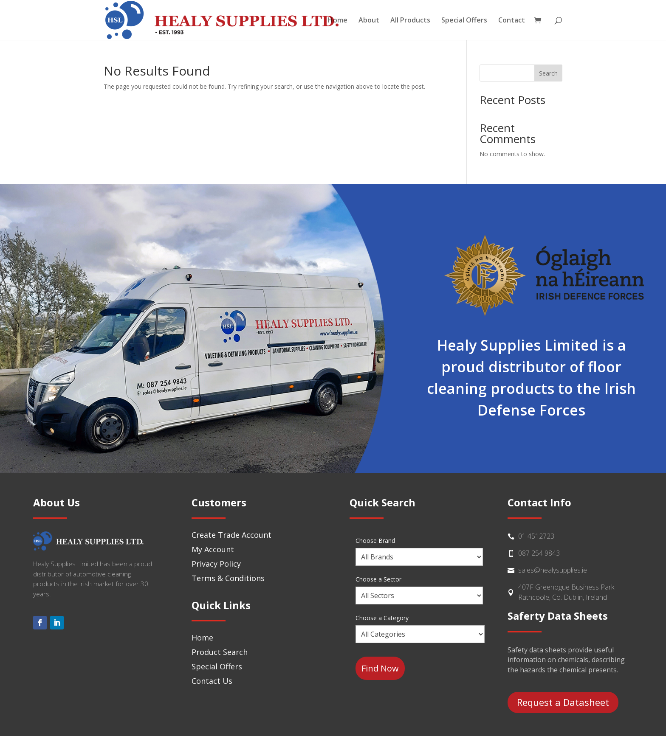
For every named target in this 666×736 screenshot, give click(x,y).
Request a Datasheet (563, 702)
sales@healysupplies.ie (552, 570)
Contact (511, 21)
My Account (213, 549)
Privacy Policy (216, 564)
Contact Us (212, 681)
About (368, 21)
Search (548, 73)
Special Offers (464, 21)
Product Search (220, 652)
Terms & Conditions (228, 578)
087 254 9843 (539, 553)
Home (337, 21)
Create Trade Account (231, 535)
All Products (410, 21)
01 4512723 (536, 536)
